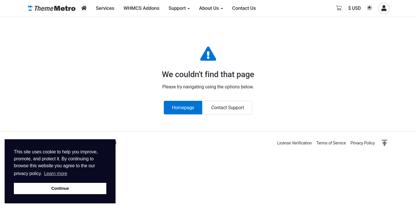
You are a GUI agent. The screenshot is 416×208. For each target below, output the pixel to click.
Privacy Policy (362, 143)
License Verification (294, 143)
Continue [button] (60, 188)
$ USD (354, 8)
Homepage (183, 107)
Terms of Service (331, 143)
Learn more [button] (55, 173)
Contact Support (227, 107)
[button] (384, 143)
